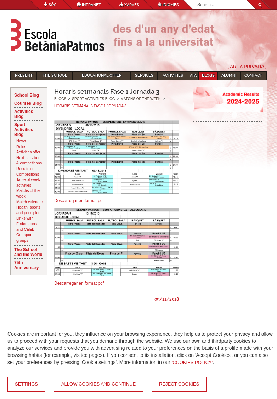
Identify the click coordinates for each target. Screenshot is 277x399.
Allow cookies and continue (98, 384)
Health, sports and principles (28, 210)
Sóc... (51, 4)
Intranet (89, 4)
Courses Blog (28, 103)
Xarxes (129, 4)
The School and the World (28, 252)
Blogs (208, 75)
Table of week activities (28, 182)
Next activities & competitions (29, 160)
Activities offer (28, 152)
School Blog (26, 95)
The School (55, 75)
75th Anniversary (26, 265)
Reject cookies (179, 384)
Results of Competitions (27, 171)
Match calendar (29, 202)
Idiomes (168, 4)
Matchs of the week (28, 193)
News (21, 141)
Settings (26, 384)
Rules (21, 146)
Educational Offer (101, 75)
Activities (173, 75)
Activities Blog (23, 114)
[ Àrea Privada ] (247, 66)
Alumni (228, 75)
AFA (193, 75)
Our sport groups (24, 238)
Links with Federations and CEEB (26, 223)
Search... (197, 0)
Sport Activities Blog (23, 129)
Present (24, 75)
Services (144, 75)
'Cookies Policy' (192, 362)
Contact (253, 75)
